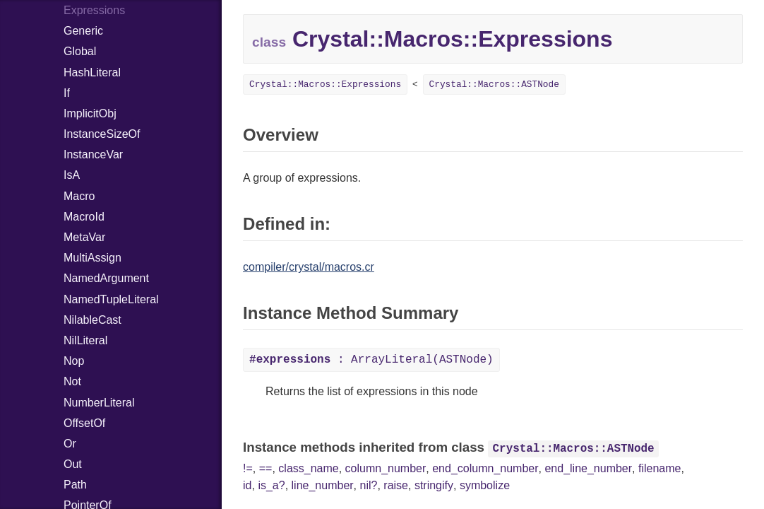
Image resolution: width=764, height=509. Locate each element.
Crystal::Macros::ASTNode (494, 84)
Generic (83, 31)
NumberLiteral (99, 403)
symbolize (485, 485)
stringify (433, 485)
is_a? (271, 485)
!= (248, 468)
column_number (385, 468)
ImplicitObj (90, 113)
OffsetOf (84, 423)
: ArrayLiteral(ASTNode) (371, 359)
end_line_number (588, 468)
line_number (323, 485)
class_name (308, 468)
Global (80, 51)
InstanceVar (93, 154)
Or (70, 444)
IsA (72, 175)
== (266, 468)
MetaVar (84, 237)
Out (73, 464)
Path (75, 485)
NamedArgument (106, 278)
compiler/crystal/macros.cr (308, 267)
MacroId (84, 217)
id (247, 485)
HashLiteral (92, 72)
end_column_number (485, 468)
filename (659, 468)
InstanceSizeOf (102, 134)
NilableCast (92, 320)
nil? (369, 485)
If (67, 93)
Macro (79, 196)
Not (72, 381)
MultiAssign (92, 258)
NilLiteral (85, 340)
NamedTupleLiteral (111, 299)
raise (395, 485)
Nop (74, 361)
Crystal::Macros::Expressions (325, 84)
